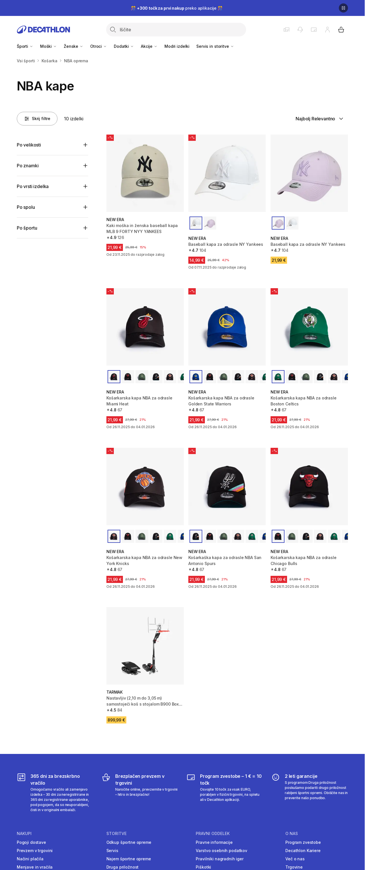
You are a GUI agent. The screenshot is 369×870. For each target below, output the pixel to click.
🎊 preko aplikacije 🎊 (176, 8)
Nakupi (24, 833)
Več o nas (295, 858)
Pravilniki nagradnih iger (220, 858)
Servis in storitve (215, 46)
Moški (48, 46)
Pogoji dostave (31, 842)
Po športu (27, 228)
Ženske (73, 46)
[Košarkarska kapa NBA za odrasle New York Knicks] (145, 486)
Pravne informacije (214, 842)
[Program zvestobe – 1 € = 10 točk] (224, 793)
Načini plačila (30, 858)
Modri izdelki (176, 46)
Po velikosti (29, 145)
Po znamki (28, 165)
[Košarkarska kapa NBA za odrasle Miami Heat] (145, 327)
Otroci (98, 46)
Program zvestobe (303, 842)
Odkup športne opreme (128, 842)
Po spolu (26, 207)
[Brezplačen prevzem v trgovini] (140, 793)
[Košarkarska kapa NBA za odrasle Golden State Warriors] (227, 327)
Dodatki (124, 46)
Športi (25, 46)
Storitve (116, 833)
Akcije (149, 46)
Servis (112, 850)
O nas (291, 833)
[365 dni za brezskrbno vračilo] (55, 793)
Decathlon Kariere (303, 850)
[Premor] (343, 8)
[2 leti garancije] (309, 793)
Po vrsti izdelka (33, 186)
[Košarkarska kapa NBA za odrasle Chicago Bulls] (309, 486)
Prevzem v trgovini (35, 850)
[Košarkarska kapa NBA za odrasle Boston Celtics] (309, 327)
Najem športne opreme (128, 858)
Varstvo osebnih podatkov (221, 850)
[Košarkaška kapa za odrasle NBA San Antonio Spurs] (227, 486)
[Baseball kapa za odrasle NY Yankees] (227, 173)
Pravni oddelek (213, 833)
